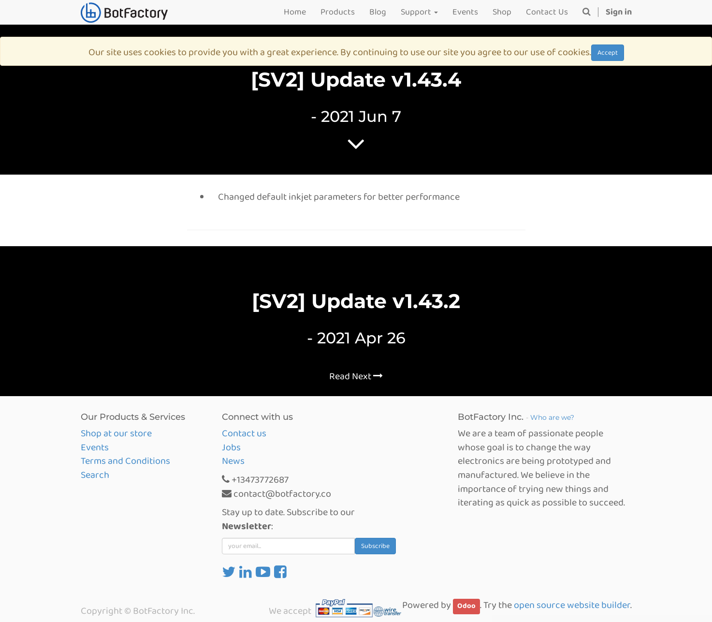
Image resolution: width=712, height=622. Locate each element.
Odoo (466, 606)
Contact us (244, 433)
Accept (607, 52)
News (233, 461)
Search (95, 475)
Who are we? (552, 417)
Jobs (231, 447)
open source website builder (572, 605)
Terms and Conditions (125, 461)
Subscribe (375, 546)
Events (95, 447)
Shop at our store (116, 433)
